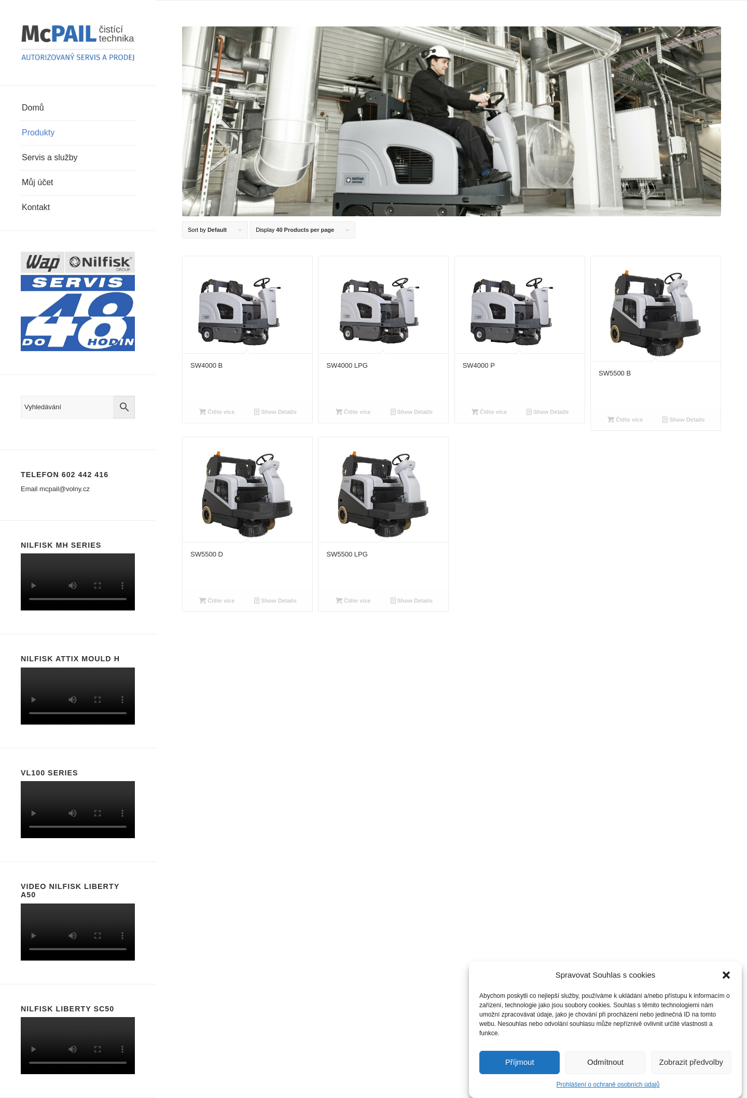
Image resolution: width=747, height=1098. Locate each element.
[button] (726, 975)
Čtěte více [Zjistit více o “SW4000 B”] (216, 412)
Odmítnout (605, 1062)
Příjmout (519, 1062)
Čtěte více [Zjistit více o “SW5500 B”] (625, 419)
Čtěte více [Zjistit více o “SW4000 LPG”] (353, 412)
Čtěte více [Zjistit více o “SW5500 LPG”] (353, 600)
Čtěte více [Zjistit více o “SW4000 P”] (489, 412)
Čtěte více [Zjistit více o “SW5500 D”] (216, 600)
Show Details (275, 412)
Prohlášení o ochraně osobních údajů (608, 1084)
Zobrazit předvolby (691, 1062)
